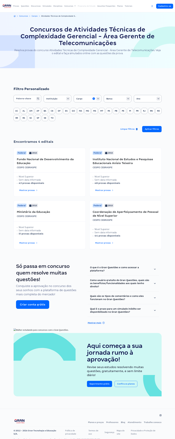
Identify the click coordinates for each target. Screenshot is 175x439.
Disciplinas (60, 6)
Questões (26, 6)
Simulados (49, 6)
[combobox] (57, 92)
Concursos (72, 6)
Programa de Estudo (88, 6)
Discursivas (37, 6)
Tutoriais (132, 6)
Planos (123, 6)
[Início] (15, 16)
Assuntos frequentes (108, 6)
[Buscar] (37, 92)
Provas (16, 6)
